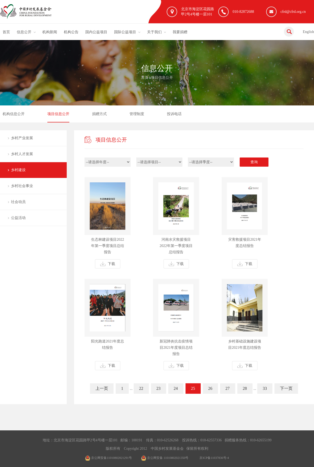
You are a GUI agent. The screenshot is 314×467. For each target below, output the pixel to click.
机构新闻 (49, 32)
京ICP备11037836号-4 (214, 458)
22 (141, 388)
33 (265, 388)
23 (158, 388)
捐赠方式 (99, 114)
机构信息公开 (14, 114)
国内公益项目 (96, 32)
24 (176, 388)
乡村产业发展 (22, 138)
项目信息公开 (162, 78)
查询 (254, 162)
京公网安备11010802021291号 (108, 458)
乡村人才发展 (22, 154)
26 (210, 388)
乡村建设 (18, 170)
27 (228, 388)
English (308, 32)
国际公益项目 (125, 32)
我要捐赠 (180, 32)
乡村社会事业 (22, 186)
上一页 (102, 388)
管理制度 (137, 114)
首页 (6, 32)
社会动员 (18, 202)
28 (245, 388)
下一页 (286, 388)
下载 (107, 264)
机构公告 (71, 32)
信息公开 (24, 32)
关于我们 (154, 32)
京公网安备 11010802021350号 (165, 458)
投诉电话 (174, 114)
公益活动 (18, 218)
